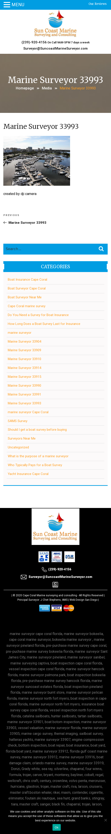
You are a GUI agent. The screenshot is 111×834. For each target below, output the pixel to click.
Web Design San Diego (83, 599)
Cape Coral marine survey (26, 306)
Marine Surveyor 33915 (24, 377)
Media (47, 88)
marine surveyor (19, 333)
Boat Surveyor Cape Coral (27, 288)
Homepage (25, 88)
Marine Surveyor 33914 (24, 368)
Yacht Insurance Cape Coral (28, 474)
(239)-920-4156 (34, 42)
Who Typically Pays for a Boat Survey (35, 465)
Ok (57, 827)
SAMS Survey (17, 421)
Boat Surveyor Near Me (25, 297)
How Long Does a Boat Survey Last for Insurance (44, 324)
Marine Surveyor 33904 (24, 342)
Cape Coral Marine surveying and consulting (50, 595)
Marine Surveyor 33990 (24, 386)
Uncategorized (18, 447)
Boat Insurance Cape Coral (27, 280)
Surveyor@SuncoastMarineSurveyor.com (55, 48)
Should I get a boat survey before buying (37, 430)
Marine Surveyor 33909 (24, 350)
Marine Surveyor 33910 (24, 359)
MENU (18, 4)
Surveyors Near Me (22, 438)
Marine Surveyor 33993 (24, 403)
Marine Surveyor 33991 (24, 394)
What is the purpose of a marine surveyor (38, 456)
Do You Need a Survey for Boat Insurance (38, 315)
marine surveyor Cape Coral (28, 412)
